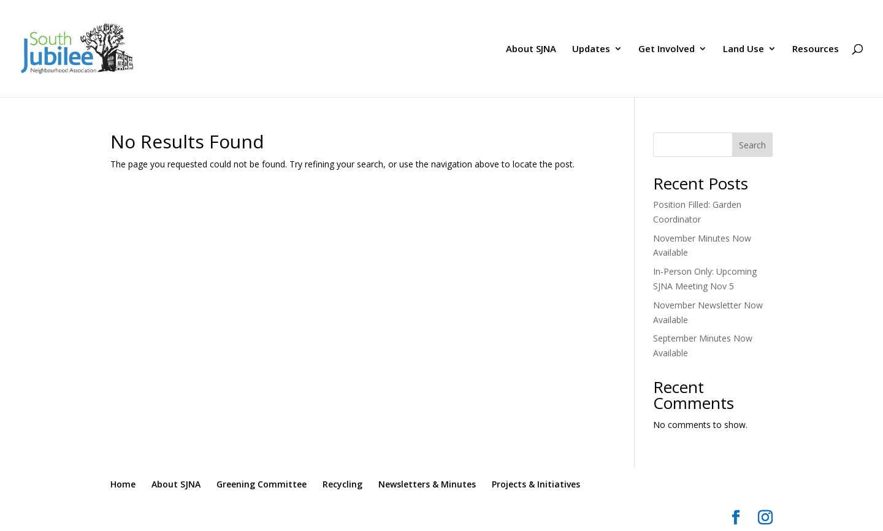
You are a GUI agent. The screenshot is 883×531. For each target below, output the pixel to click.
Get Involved (666, 49)
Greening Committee (261, 484)
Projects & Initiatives (536, 484)
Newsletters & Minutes (427, 484)
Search (752, 145)
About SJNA (531, 49)
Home (123, 484)
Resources (815, 49)
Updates (591, 49)
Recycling (342, 484)
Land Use (743, 49)
